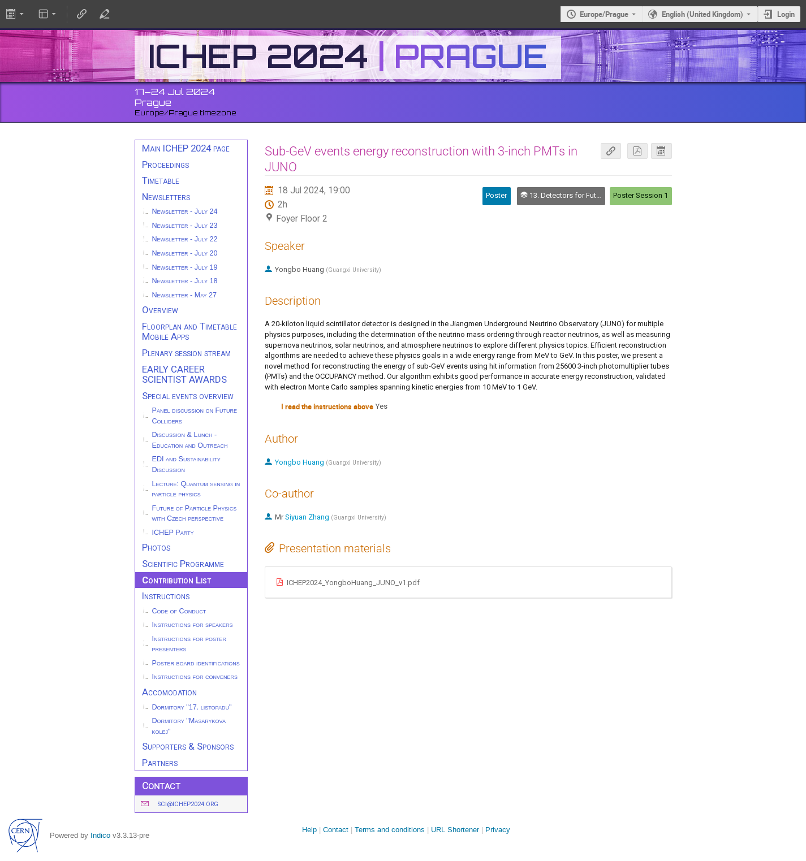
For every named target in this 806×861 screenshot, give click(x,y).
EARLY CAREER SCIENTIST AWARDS (184, 375)
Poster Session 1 (640, 195)
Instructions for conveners (195, 677)
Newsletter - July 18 (185, 281)
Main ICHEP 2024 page (186, 148)
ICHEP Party (173, 532)
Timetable (160, 180)
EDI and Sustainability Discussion (186, 464)
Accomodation (169, 692)
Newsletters (166, 196)
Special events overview (188, 395)
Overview (160, 309)
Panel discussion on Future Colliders (195, 415)
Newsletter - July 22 (185, 239)
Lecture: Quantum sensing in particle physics (196, 489)
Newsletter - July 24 (185, 211)
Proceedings (165, 164)
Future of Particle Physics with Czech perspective (194, 513)
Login (786, 14)
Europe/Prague (604, 14)
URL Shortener (455, 829)
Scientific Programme (183, 563)
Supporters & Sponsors (188, 746)
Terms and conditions (390, 829)
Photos (156, 547)
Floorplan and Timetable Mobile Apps (189, 332)
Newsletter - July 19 (185, 267)
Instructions (165, 596)
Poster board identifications (196, 663)
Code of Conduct (179, 611)
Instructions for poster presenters (189, 644)
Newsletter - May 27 (184, 295)
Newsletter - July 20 (185, 253)
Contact (335, 829)
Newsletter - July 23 (185, 226)
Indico (100, 835)
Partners (160, 762)
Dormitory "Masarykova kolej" (189, 726)
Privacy (497, 829)
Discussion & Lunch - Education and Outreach (190, 440)
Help (309, 829)
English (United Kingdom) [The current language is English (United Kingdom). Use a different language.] (702, 14)
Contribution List (176, 580)
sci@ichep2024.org (187, 804)
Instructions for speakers (192, 625)
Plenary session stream (186, 352)
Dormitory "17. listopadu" (192, 707)
